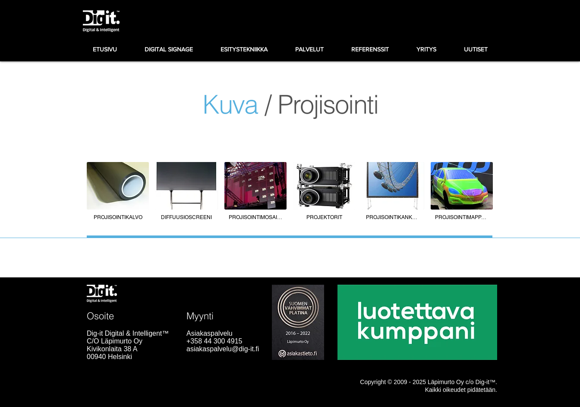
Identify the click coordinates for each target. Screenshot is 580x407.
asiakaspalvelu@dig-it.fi (222, 349)
